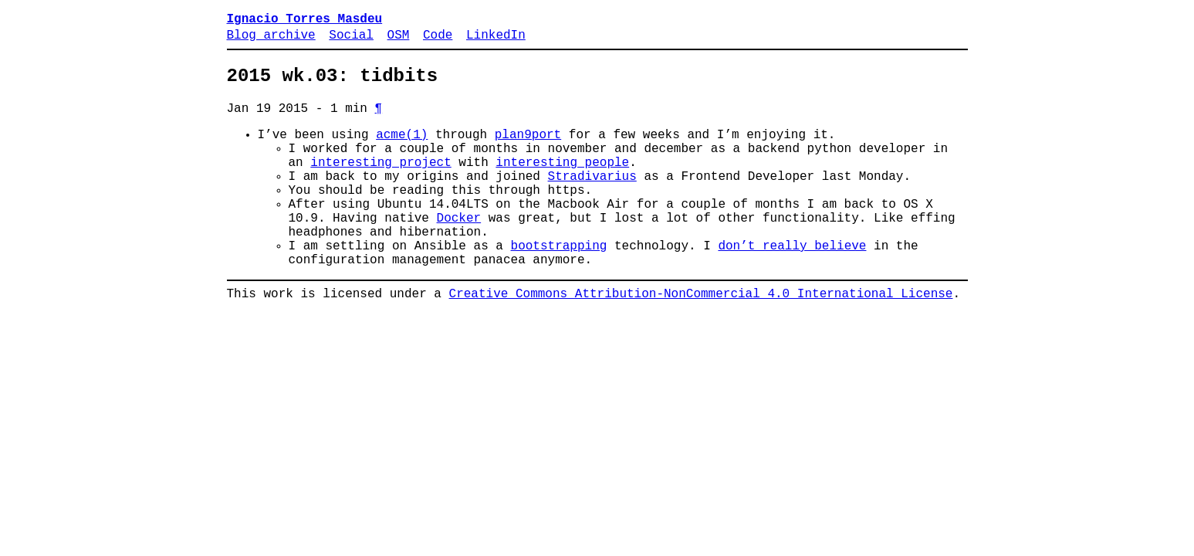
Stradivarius (592, 201)
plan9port (528, 150)
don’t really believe (792, 286)
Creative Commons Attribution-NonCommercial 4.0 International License (701, 340)
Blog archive (271, 40)
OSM (398, 40)
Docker (459, 252)
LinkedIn (496, 40)
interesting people (562, 184)
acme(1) (402, 150)
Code (437, 40)
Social (351, 40)
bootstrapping (559, 286)
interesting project (380, 184)
